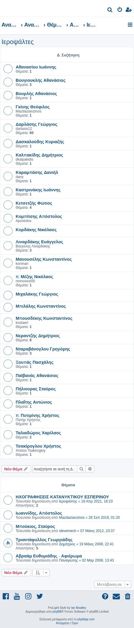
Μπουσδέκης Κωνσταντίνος (44, 318)
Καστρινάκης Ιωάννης (38, 189)
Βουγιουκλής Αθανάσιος (40, 80)
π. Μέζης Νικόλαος (34, 276)
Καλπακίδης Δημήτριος (39, 154)
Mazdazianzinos (72, 518)
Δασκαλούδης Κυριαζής (40, 141)
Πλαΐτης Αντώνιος (34, 401)
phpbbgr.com (86, 619)
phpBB (57, 611)
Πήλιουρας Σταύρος (36, 388)
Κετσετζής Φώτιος (34, 202)
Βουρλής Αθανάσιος (36, 93)
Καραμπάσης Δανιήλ (37, 172)
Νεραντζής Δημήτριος (38, 335)
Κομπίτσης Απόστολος (39, 216)
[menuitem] (110, 10)
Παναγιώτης (68, 560)
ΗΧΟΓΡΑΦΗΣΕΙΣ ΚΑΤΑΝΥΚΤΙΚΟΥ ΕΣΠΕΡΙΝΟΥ (62, 496)
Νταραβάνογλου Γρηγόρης (43, 348)
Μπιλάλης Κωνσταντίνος (41, 306)
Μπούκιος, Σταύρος (35, 526)
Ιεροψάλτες (17, 41)
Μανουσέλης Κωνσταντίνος (44, 259)
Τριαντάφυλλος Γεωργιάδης (44, 539)
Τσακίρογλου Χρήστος (38, 445)
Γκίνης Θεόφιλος (33, 106)
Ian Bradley (78, 607)
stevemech (67, 531)
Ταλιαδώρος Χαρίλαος (38, 432)
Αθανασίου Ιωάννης (36, 66)
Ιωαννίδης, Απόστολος (39, 513)
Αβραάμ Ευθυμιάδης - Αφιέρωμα (49, 555)
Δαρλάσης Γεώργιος (36, 124)
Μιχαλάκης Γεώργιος (37, 293)
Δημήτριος (67, 544)
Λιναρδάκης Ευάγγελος (39, 241)
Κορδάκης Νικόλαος (36, 229)
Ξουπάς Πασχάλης (35, 362)
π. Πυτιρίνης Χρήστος (37, 415)
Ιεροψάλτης (68, 501)
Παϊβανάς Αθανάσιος (37, 375)
